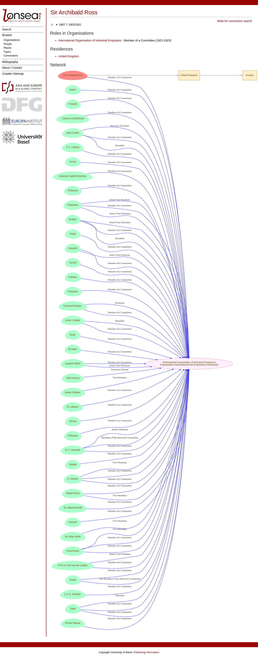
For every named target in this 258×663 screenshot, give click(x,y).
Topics (7, 51)
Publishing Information (146, 652)
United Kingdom (68, 56)
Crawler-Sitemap (13, 73)
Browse (7, 35)
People (8, 43)
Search (6, 29)
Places (7, 47)
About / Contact (12, 67)
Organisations (12, 39)
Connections (11, 55)
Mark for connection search (234, 21)
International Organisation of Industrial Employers (89, 40)
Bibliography (10, 61)
